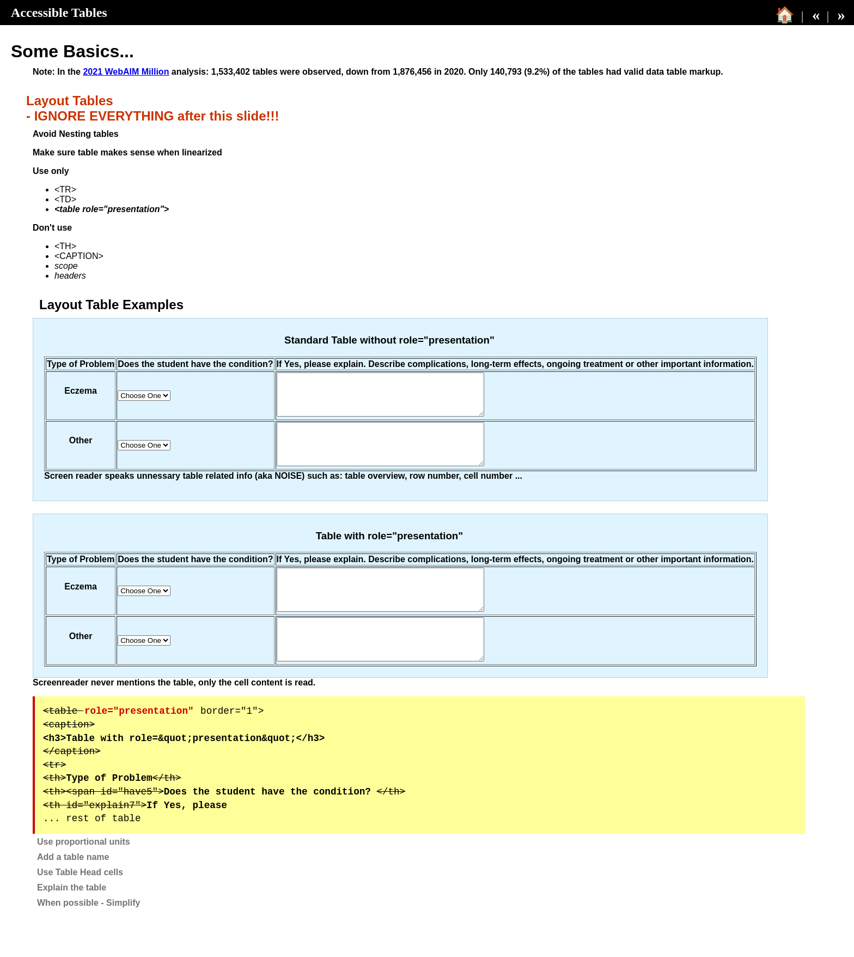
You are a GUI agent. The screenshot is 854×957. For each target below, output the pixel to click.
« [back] (816, 14)
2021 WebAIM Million (126, 71)
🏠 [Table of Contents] (785, 14)
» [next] (841, 14)
